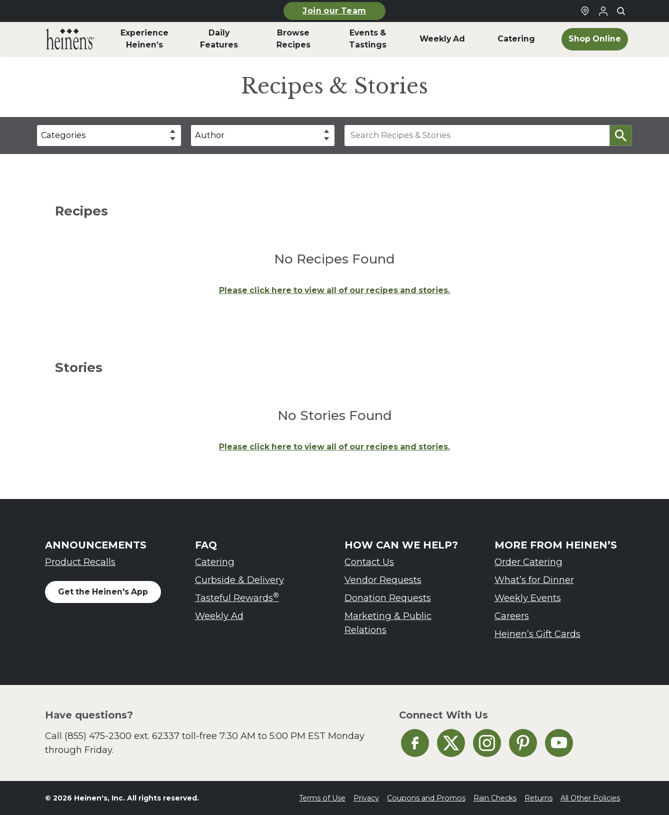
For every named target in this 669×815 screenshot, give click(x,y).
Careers (511, 616)
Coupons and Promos (426, 798)
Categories (63, 135)
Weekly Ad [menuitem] (442, 39)
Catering (214, 562)
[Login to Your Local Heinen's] (603, 11)
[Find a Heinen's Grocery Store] (585, 11)
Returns (538, 798)
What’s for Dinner (534, 580)
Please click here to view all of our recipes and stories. (334, 290)
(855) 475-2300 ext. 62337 (122, 736)
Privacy (366, 798)
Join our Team (334, 11)
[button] (621, 135)
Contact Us (369, 562)
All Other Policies (590, 798)
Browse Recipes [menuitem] (293, 39)
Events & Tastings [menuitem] (367, 39)
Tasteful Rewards (237, 597)
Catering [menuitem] (516, 39)
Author (209, 135)
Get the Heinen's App (103, 591)
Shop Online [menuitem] (594, 39)
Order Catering (528, 562)
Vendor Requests (383, 580)
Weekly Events (527, 598)
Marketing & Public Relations (388, 623)
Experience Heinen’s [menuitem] (144, 39)
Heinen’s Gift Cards (537, 634)
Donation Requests (387, 598)
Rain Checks (495, 798)
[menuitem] (70, 39)
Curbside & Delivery (239, 580)
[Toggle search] (621, 11)
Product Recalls (80, 562)
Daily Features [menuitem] (219, 39)
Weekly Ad (219, 616)
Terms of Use (322, 798)
